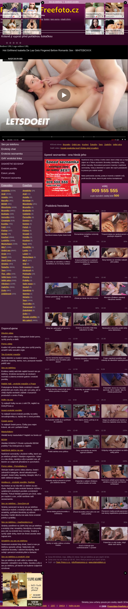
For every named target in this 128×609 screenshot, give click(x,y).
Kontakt (43, 606)
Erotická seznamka (12, 153)
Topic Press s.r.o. (63, 562)
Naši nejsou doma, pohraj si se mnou (86, 421)
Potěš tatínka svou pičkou (58, 451)
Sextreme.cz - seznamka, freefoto (16, 572)
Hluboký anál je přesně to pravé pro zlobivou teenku (58, 482)
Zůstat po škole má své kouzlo (86, 298)
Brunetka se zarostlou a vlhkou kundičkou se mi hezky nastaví (58, 263)
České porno (7, 421)
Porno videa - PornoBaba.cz (14, 466)
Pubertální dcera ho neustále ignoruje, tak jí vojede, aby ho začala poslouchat (114, 390)
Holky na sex (7, 399)
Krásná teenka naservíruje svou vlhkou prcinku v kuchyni (58, 390)
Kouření (85, 144)
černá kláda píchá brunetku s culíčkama (58, 513)
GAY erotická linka (11, 158)
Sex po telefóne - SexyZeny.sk (15, 503)
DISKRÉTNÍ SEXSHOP (12, 164)
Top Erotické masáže (10, 354)
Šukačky (93, 144)
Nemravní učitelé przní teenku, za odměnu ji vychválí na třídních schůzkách (114, 482)
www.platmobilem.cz (97, 562)
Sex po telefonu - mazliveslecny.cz (17, 522)
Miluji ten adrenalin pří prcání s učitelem (58, 329)
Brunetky (66, 144)
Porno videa (6, 344)
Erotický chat (8, 149)
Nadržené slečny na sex (12, 450)
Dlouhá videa (7, 333)
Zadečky (107, 144)
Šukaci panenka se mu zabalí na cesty (58, 298)
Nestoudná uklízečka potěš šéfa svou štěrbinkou (114, 329)
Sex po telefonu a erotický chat (15, 556)
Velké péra (117, 144)
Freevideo (7, 185)
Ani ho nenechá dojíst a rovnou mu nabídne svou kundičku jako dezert (58, 360)
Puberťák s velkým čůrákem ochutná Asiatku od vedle (86, 482)
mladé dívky (66, 19)
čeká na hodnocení (14, 42)
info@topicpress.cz (80, 562)
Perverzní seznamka (11, 178)
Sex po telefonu (55, 2)
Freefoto (27, 185)
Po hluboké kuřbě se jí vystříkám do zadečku (58, 421)
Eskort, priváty (8, 173)
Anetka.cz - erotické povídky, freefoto (18, 482)
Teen (101, 144)
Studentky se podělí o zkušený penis (86, 390)
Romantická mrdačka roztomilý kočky (86, 235)
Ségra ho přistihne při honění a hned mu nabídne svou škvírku (115, 421)
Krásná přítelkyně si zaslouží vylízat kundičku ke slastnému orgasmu (86, 262)
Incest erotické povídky (11, 410)
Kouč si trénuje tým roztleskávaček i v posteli (86, 547)
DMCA (62, 606)
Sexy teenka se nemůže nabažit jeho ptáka (114, 261)
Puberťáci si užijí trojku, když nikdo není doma (114, 543)
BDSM (4, 439)
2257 (53, 606)
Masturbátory (7, 431)
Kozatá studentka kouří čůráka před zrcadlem (79, 148)
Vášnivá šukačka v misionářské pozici (86, 360)
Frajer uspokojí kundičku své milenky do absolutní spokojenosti (114, 359)
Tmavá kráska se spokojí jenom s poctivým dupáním (115, 235)
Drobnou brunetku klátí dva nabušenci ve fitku (86, 329)
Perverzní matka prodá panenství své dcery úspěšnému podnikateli (115, 512)
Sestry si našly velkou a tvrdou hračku (58, 544)
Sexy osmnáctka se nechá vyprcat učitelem (86, 451)
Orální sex (76, 144)
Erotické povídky (72, 2)
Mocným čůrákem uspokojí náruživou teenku (114, 298)
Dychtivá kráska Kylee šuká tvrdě (58, 235)
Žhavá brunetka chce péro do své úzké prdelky (86, 513)
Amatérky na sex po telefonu (14, 541)
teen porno (54, 19)
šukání (46, 19)
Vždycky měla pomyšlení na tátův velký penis (115, 451)
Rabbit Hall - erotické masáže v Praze (18, 383)
